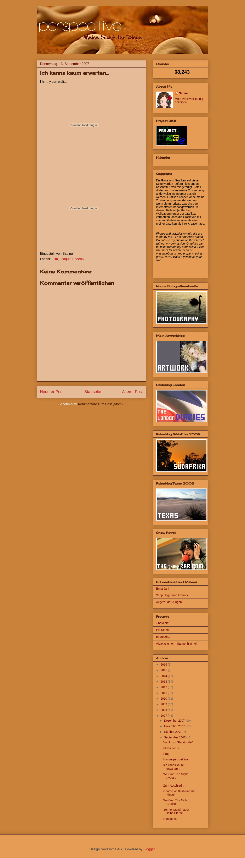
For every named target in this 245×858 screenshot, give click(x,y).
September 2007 (175, 737)
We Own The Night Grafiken (175, 802)
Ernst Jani (162, 588)
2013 (164, 681)
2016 (164, 664)
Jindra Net (162, 623)
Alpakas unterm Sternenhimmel (176, 643)
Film (55, 259)
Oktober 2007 (173, 731)
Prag (166, 753)
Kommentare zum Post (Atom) (100, 404)
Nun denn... (170, 818)
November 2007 (175, 726)
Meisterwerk (171, 748)
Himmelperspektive (175, 759)
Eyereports (163, 636)
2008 (164, 709)
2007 (164, 715)
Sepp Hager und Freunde (172, 595)
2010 (164, 698)
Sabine (184, 93)
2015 (164, 670)
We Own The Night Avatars (175, 775)
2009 (164, 704)
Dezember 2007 (175, 720)
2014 (164, 676)
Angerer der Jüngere (169, 602)
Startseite (92, 391)
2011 (164, 693)
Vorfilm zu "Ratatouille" (178, 742)
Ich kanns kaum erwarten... (173, 766)
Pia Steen (162, 630)
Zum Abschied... (173, 785)
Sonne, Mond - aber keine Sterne (176, 811)
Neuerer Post (51, 391)
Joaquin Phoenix (72, 259)
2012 (164, 687)
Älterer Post (132, 391)
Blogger (149, 849)
